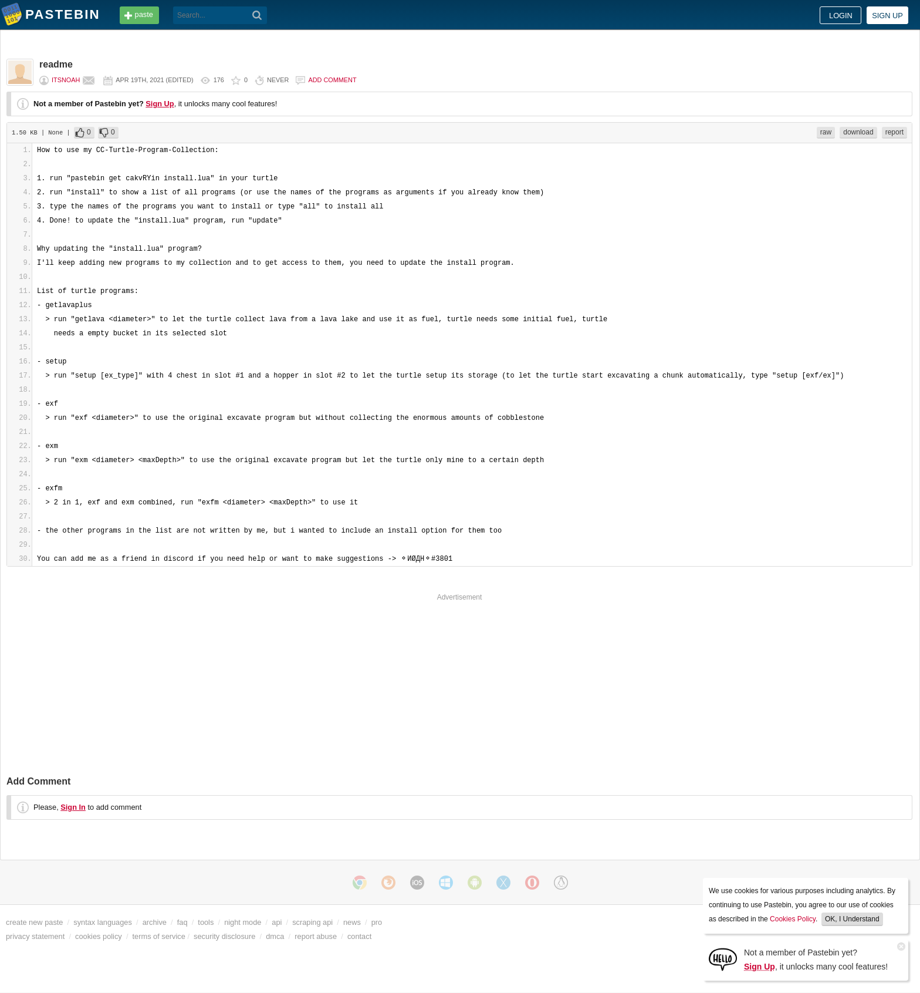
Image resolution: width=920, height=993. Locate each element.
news (352, 922)
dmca (275, 936)
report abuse (316, 936)
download (858, 132)
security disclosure (224, 936)
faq (182, 922)
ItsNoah (66, 79)
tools (206, 922)
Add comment (332, 79)
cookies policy (98, 936)
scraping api (312, 922)
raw (825, 132)
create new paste (34, 922)
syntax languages (102, 922)
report (894, 132)
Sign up (887, 15)
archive (155, 922)
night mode (242, 922)
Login (841, 15)
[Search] (257, 15)
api (277, 922)
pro (377, 922)
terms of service (159, 936)
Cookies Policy (793, 919)
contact (359, 936)
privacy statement (35, 936)
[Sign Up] (723, 959)
